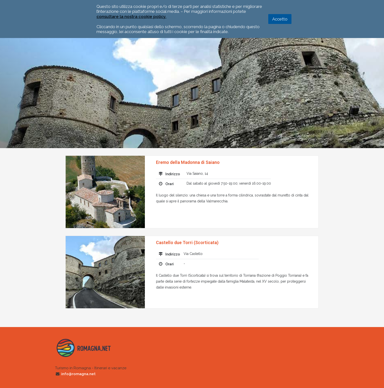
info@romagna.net (78, 374)
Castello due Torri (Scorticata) (187, 242)
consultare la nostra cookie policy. (131, 16)
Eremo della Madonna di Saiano (188, 162)
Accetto (280, 19)
